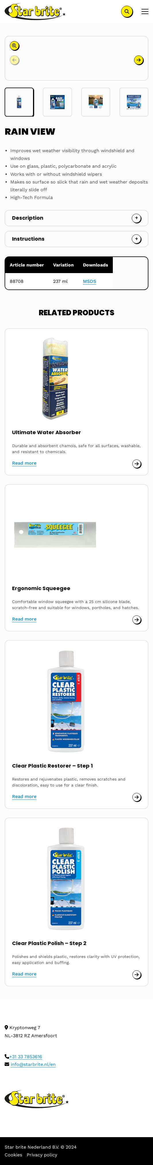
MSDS (89, 281)
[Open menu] (142, 11)
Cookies (13, 1155)
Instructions (28, 238)
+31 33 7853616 (25, 1056)
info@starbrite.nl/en (33, 1064)
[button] (138, 60)
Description (27, 217)
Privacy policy (42, 1155)
